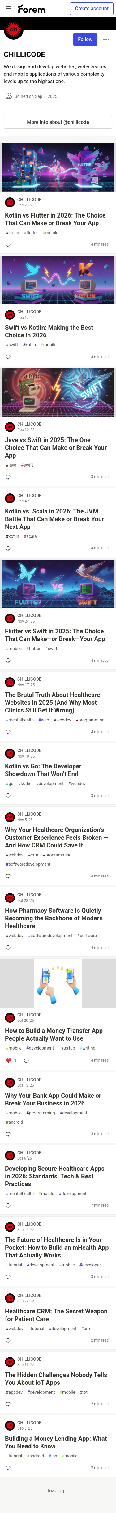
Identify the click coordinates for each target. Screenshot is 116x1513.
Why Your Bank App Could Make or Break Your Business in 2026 (53, 1099)
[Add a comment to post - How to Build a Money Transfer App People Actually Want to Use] (11, 1060)
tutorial (14, 1265)
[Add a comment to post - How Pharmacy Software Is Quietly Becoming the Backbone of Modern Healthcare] (9, 948)
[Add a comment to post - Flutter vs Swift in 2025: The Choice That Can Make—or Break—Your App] (9, 661)
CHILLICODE (29, 199)
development (49, 783)
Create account (92, 8)
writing (88, 1048)
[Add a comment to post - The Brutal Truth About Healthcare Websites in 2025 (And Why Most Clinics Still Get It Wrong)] (9, 732)
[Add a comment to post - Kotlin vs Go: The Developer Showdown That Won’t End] (9, 796)
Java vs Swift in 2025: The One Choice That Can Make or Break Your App (56, 447)
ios (53, 1456)
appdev (14, 1392)
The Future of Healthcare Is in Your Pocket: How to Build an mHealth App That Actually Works (57, 1247)
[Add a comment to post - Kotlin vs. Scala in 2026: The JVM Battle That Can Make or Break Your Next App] (9, 548)
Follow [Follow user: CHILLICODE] (85, 39)
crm (33, 855)
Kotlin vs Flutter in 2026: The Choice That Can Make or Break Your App (55, 219)
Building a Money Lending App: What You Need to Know (56, 1442)
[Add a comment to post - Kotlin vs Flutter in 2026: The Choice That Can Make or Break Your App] (9, 245)
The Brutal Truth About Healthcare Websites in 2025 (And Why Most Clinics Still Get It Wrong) (52, 702)
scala (30, 536)
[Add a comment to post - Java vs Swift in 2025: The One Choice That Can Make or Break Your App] (9, 477)
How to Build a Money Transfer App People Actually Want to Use (54, 1034)
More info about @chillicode (58, 122)
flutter (31, 233)
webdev (62, 720)
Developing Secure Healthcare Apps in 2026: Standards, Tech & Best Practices (55, 1176)
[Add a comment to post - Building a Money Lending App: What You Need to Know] (9, 1468)
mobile (50, 233)
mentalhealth (20, 720)
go (9, 783)
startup (66, 1048)
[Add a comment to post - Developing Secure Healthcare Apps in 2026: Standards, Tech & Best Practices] (9, 1206)
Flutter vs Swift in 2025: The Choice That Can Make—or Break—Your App (55, 635)
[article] (58, 190)
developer (90, 1265)
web (43, 720)
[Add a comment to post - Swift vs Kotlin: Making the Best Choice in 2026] (9, 357)
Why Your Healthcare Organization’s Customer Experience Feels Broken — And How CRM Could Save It (56, 837)
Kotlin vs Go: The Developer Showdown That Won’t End (43, 770)
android (14, 1122)
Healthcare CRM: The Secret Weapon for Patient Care (56, 1315)
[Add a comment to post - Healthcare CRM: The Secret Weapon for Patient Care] (9, 1341)
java (11, 465)
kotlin (12, 233)
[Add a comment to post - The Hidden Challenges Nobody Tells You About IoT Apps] (9, 1404)
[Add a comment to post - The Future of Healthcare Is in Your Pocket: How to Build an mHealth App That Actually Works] (9, 1277)
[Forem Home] (31, 8)
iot (84, 1392)
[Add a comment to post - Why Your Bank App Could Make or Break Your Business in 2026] (9, 1134)
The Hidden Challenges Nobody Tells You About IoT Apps (56, 1378)
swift (12, 345)
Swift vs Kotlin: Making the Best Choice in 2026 (49, 331)
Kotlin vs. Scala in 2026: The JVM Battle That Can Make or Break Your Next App (54, 519)
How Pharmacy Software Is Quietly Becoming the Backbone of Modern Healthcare (54, 918)
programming (90, 720)
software (87, 935)
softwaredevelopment (28, 864)
